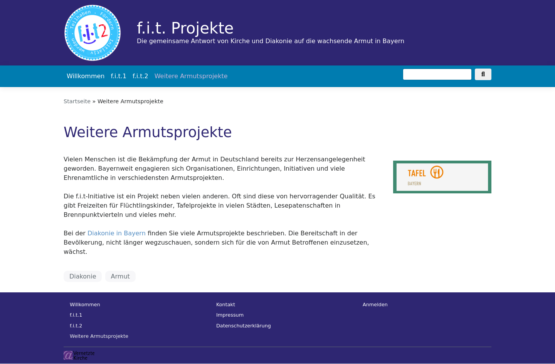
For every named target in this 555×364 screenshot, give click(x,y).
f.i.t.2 (140, 76)
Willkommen (85, 76)
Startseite (77, 101)
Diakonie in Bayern (116, 233)
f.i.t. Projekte (185, 28)
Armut (120, 276)
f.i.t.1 (118, 76)
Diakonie (82, 276)
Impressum (230, 315)
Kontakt (225, 304)
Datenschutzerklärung (243, 326)
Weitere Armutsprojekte (191, 76)
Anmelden (375, 304)
